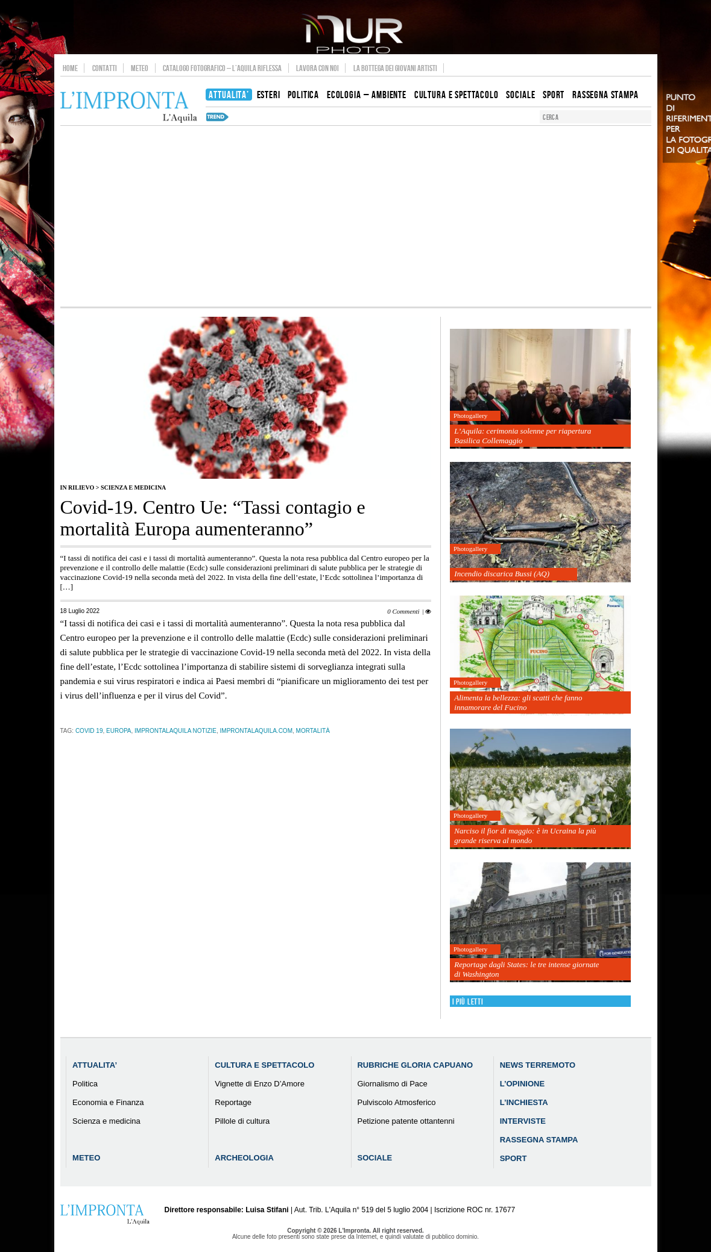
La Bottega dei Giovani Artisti (395, 68)
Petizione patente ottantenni (405, 1121)
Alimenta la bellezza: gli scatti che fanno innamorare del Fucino (518, 702)
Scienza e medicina (133, 487)
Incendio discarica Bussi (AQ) (501, 573)
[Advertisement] (355, 216)
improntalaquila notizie (175, 730)
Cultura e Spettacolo (264, 1065)
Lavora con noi (317, 68)
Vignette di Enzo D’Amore (260, 1083)
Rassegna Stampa (539, 1139)
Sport (513, 1158)
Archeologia (244, 1157)
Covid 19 (89, 730)
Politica (85, 1083)
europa (118, 730)
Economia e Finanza (108, 1102)
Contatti (104, 68)
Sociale (374, 1157)
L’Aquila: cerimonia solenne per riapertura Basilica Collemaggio (522, 435)
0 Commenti (403, 611)
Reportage (233, 1102)
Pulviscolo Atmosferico (396, 1102)
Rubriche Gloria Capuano (415, 1065)
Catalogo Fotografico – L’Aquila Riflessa (222, 68)
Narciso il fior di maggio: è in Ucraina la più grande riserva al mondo (525, 835)
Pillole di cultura (242, 1121)
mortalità (313, 730)
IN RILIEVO (77, 487)
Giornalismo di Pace (392, 1083)
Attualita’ (94, 1065)
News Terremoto (537, 1065)
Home (70, 68)
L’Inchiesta (524, 1102)
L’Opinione (522, 1083)
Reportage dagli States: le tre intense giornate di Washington (526, 969)
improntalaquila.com (256, 730)
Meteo (139, 68)
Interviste (523, 1121)
